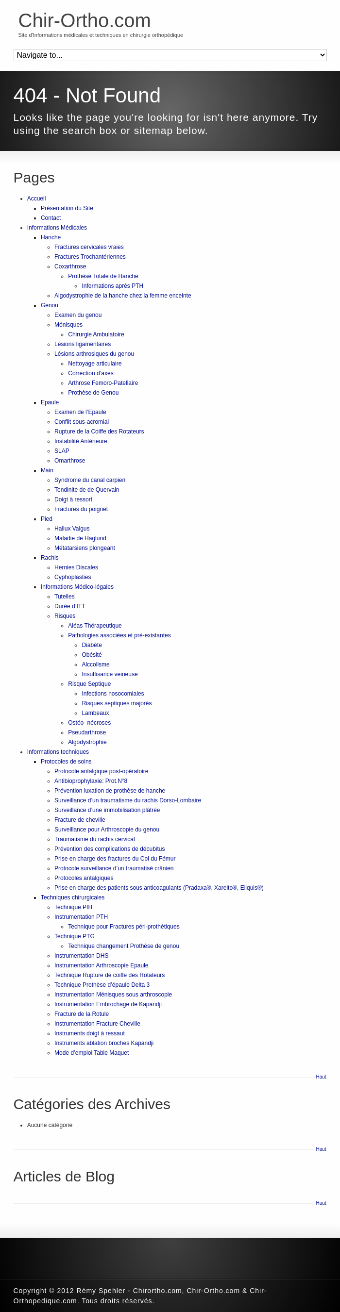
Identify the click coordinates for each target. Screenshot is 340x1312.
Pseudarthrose (87, 732)
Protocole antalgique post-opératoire (101, 771)
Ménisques (68, 324)
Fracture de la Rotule (81, 1014)
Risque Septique (89, 684)
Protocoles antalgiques (83, 878)
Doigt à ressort (73, 499)
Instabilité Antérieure (80, 441)
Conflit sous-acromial (81, 421)
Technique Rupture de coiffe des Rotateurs (109, 975)
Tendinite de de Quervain (86, 489)
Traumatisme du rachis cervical (94, 839)
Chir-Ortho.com (84, 20)
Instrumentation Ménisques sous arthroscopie (113, 994)
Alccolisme (95, 664)
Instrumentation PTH (81, 916)
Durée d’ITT (69, 606)
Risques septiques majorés (117, 703)
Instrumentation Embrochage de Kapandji (108, 1004)
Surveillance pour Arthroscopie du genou (106, 829)
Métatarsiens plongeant (84, 548)
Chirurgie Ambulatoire (96, 334)
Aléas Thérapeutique (95, 625)
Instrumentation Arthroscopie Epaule (101, 965)
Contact (51, 218)
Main (47, 470)
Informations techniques (58, 751)
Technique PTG (74, 936)
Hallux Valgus (71, 528)
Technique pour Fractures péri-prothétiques (123, 926)
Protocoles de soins (66, 761)
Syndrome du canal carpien (89, 480)
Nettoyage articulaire (94, 363)
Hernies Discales (76, 567)
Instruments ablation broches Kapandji (103, 1043)
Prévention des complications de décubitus (109, 849)
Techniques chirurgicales (72, 897)
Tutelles (64, 596)
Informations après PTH (112, 285)
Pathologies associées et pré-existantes (119, 635)
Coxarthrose (70, 266)
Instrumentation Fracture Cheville (97, 1023)
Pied (46, 518)
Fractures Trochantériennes (90, 256)
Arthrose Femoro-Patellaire (103, 383)
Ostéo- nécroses (89, 722)
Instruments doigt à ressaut (89, 1033)
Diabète (92, 645)
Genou (49, 305)
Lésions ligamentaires (82, 344)
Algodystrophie (87, 742)
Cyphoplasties (72, 577)
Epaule (50, 402)
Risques (64, 616)
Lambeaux (95, 713)
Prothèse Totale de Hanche (103, 276)
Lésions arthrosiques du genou (94, 353)
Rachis (50, 557)
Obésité (92, 654)
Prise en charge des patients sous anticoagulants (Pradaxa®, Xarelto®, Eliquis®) (159, 887)
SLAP (61, 451)
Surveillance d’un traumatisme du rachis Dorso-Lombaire (127, 800)
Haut (321, 1076)
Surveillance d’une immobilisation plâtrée (107, 810)
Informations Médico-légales (77, 586)
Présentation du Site (67, 208)
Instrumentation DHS (81, 955)
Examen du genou (78, 315)
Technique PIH (73, 907)
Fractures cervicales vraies (89, 247)
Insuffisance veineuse (109, 674)
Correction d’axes (90, 373)
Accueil (36, 198)
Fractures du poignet (81, 509)
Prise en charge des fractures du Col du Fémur (114, 858)
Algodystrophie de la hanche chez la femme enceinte (122, 295)
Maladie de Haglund (80, 538)
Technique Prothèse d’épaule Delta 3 (102, 984)
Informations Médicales (57, 227)
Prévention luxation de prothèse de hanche (109, 790)
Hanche (51, 237)
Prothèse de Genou (93, 392)
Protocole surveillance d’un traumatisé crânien (113, 868)
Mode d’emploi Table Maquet (91, 1052)
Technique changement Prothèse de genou (123, 946)
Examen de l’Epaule (80, 412)
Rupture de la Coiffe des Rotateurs (99, 431)
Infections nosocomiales (113, 693)
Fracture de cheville (79, 819)
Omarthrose (69, 460)
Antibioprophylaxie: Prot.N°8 (90, 781)
